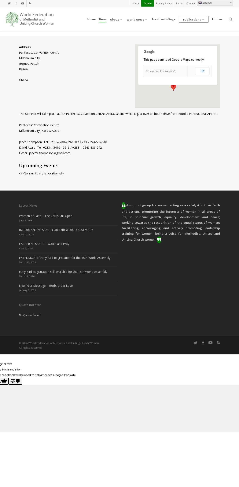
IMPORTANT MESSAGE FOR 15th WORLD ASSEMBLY (56, 230)
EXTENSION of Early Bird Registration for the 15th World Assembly (64, 258)
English (205, 2)
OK (202, 71)
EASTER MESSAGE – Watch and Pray (44, 244)
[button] (173, 87)
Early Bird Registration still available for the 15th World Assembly (63, 272)
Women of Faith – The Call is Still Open (45, 216)
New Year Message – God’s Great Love (46, 286)
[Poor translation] (15, 381)
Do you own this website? (160, 71)
